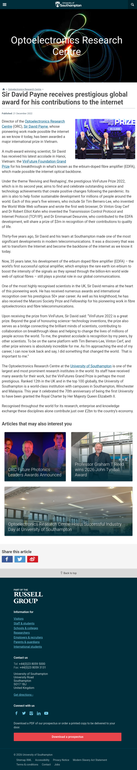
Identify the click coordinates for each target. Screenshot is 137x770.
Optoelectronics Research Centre (67, 45)
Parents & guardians (27, 642)
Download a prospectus (68, 737)
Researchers (22, 632)
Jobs (57, 764)
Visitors (19, 618)
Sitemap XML (24, 760)
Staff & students (24, 623)
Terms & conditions (27, 764)
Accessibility (42, 760)
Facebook (7, 559)
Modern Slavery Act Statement (90, 760)
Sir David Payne (36, 126)
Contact (46, 764)
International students (28, 646)
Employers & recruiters (28, 637)
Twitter (19, 559)
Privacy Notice (61, 760)
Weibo (32, 559)
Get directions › (23, 694)
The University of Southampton (68, 4)
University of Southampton (91, 366)
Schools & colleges (26, 628)
